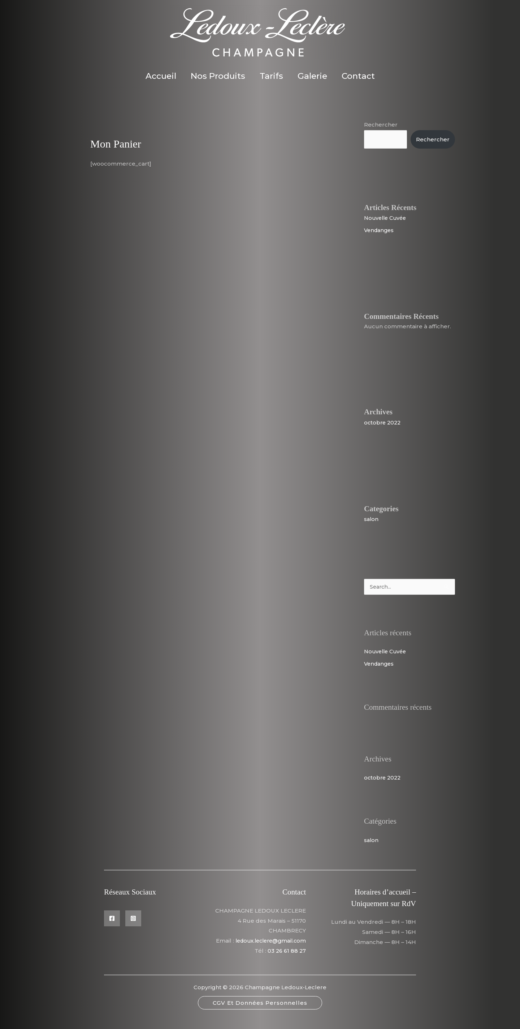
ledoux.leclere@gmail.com (267, 951)
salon (371, 519)
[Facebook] (112, 919)
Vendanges (380, 230)
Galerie (314, 76)
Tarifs (271, 76)
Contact (362, 76)
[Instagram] (133, 919)
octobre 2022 (383, 422)
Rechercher (381, 124)
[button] (260, 1013)
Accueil (156, 76)
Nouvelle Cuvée (387, 217)
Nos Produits (215, 76)
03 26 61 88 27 (286, 961)
